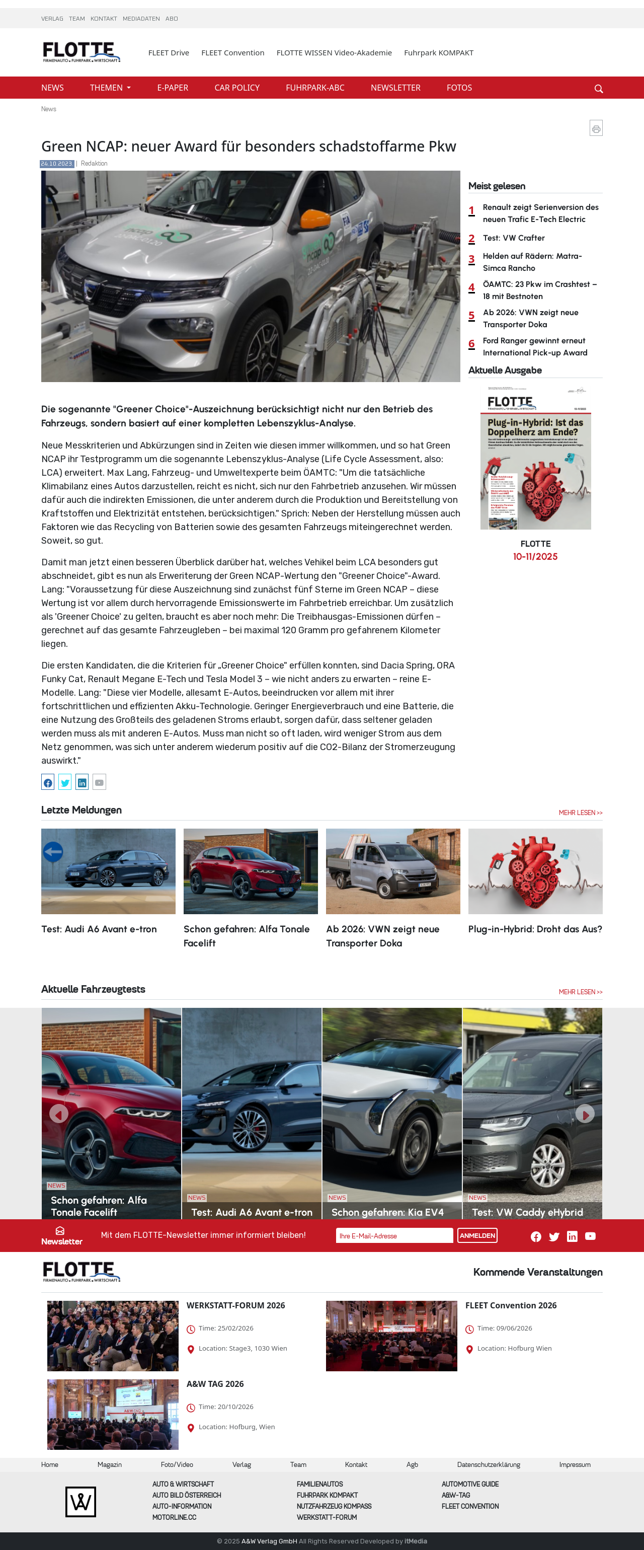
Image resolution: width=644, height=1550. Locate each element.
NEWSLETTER (397, 87)
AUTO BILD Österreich (186, 1495)
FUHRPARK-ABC (316, 87)
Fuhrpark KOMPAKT (438, 52)
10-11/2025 (535, 556)
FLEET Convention (232, 52)
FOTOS (459, 87)
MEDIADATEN (142, 19)
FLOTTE (536, 544)
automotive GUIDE (470, 1484)
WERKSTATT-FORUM (327, 1517)
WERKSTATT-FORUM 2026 (236, 1305)
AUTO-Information (181, 1506)
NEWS (53, 87)
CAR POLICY (238, 87)
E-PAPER (174, 87)
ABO (172, 19)
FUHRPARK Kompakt (327, 1495)
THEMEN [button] (107, 87)
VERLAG (53, 19)
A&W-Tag (456, 1495)
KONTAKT (105, 19)
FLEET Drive (169, 52)
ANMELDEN (477, 1235)
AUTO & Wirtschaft (183, 1484)
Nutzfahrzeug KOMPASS (334, 1506)
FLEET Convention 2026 (511, 1305)
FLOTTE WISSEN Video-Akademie (334, 52)
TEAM (78, 19)
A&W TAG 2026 (215, 1383)
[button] (58, 1113)
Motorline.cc (174, 1517)
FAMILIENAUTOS (320, 1484)
